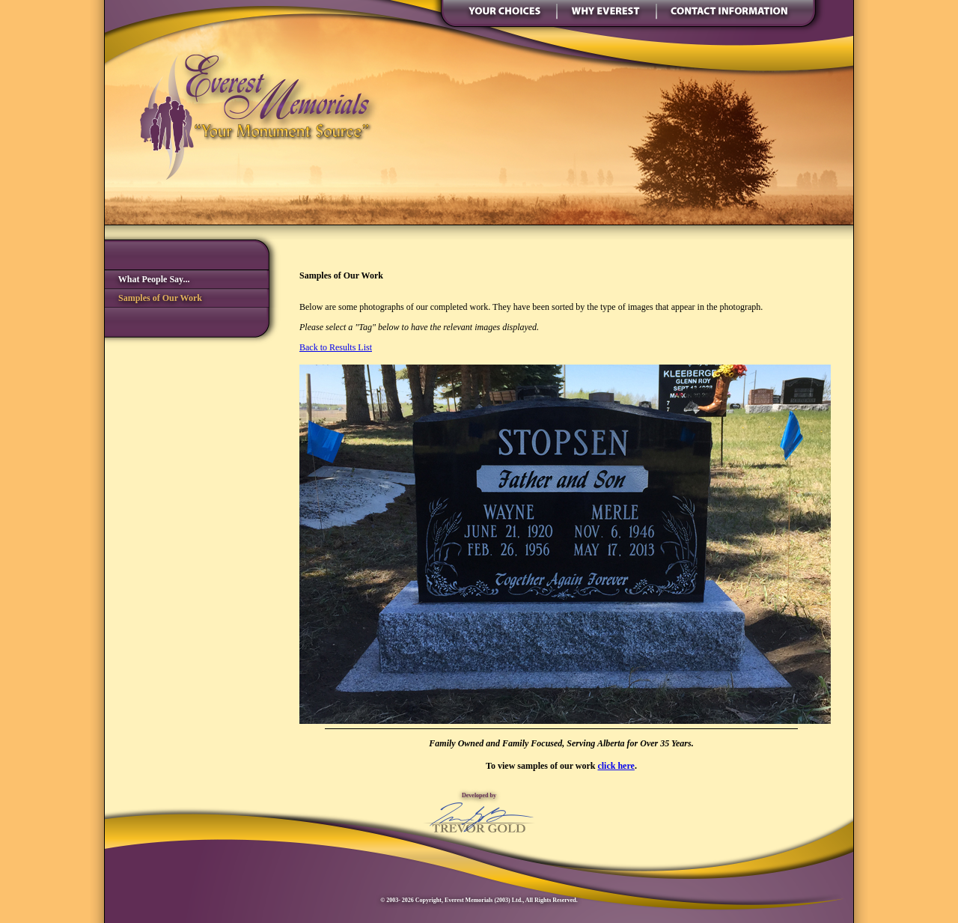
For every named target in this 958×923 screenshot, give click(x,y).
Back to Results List (335, 347)
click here (615, 766)
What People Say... (147, 279)
